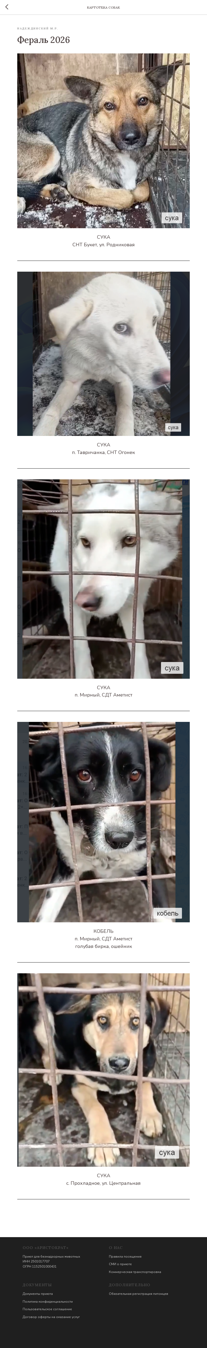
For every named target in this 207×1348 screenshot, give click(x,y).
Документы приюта (38, 1294)
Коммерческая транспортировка (135, 1272)
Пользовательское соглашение (47, 1309)
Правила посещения (125, 1256)
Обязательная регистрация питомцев (138, 1294)
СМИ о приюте (120, 1264)
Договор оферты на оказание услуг (51, 1317)
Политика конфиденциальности (48, 1301)
